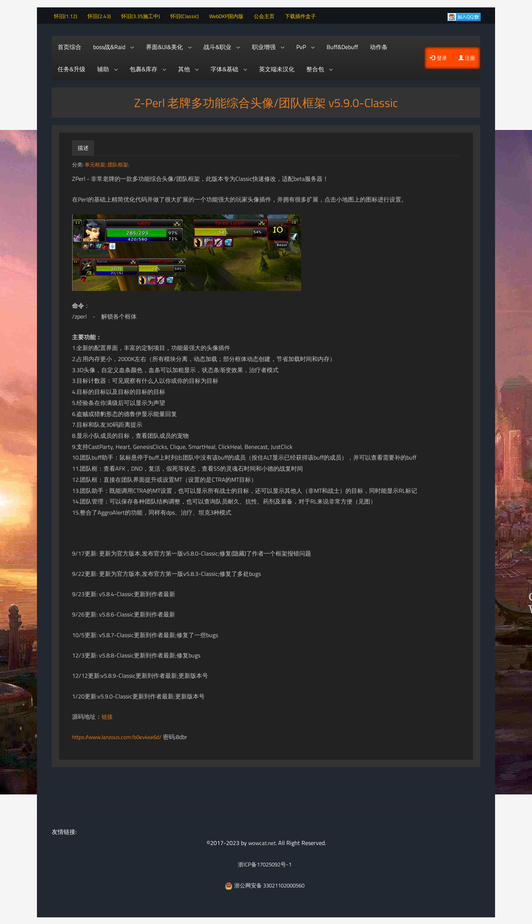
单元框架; (96, 164)
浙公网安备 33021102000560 (264, 884)
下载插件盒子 (303, 15)
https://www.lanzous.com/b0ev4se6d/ (120, 736)
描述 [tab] (83, 146)
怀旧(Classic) (187, 15)
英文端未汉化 (276, 68)
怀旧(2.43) (102, 15)
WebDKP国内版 (229, 15)
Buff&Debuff (342, 46)
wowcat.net (261, 842)
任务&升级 (71, 68)
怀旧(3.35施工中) (143, 15)
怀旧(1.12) (68, 15)
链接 (107, 715)
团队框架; (118, 164)
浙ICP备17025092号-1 (264, 863)
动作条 (379, 46)
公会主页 (267, 15)
